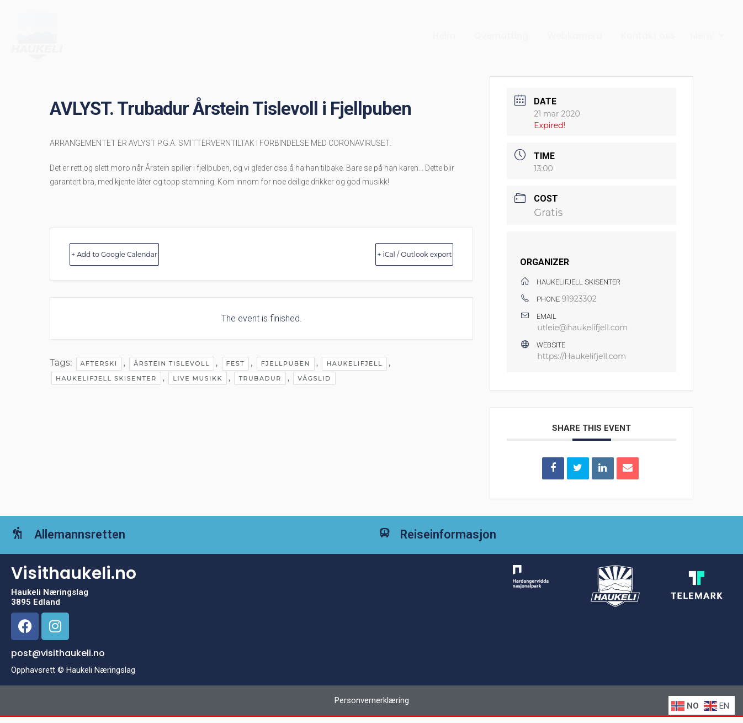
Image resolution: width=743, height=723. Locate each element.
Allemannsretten (95, 542)
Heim (444, 35)
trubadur (259, 378)
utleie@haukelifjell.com (582, 328)
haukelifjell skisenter (106, 378)
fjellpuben (285, 363)
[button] (708, 35)
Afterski (99, 363)
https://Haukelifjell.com (581, 356)
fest (235, 363)
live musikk (197, 378)
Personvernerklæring (372, 716)
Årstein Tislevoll (172, 363)
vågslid (314, 378)
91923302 (579, 299)
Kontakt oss (648, 35)
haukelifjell (354, 363)
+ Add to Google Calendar (139, 254)
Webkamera (574, 35)
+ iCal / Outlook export (391, 254)
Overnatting (501, 35)
